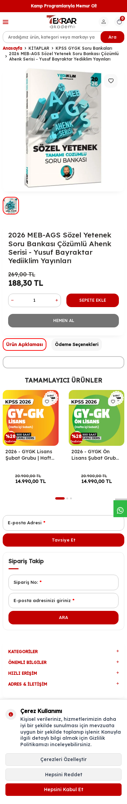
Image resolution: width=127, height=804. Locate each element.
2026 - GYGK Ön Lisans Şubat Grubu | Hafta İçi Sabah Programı (96, 455)
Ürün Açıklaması (24, 344)
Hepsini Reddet (63, 775)
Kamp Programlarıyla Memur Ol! (64, 5)
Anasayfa (12, 48)
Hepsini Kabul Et (63, 789)
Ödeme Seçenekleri (77, 344)
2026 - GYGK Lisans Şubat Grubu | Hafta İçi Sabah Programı (30, 455)
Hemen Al (63, 320)
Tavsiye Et (63, 540)
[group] (63, 128)
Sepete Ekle (92, 300)
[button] (60, 498)
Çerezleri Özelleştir (63, 759)
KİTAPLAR (38, 48)
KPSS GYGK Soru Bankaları (84, 48)
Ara (112, 37)
